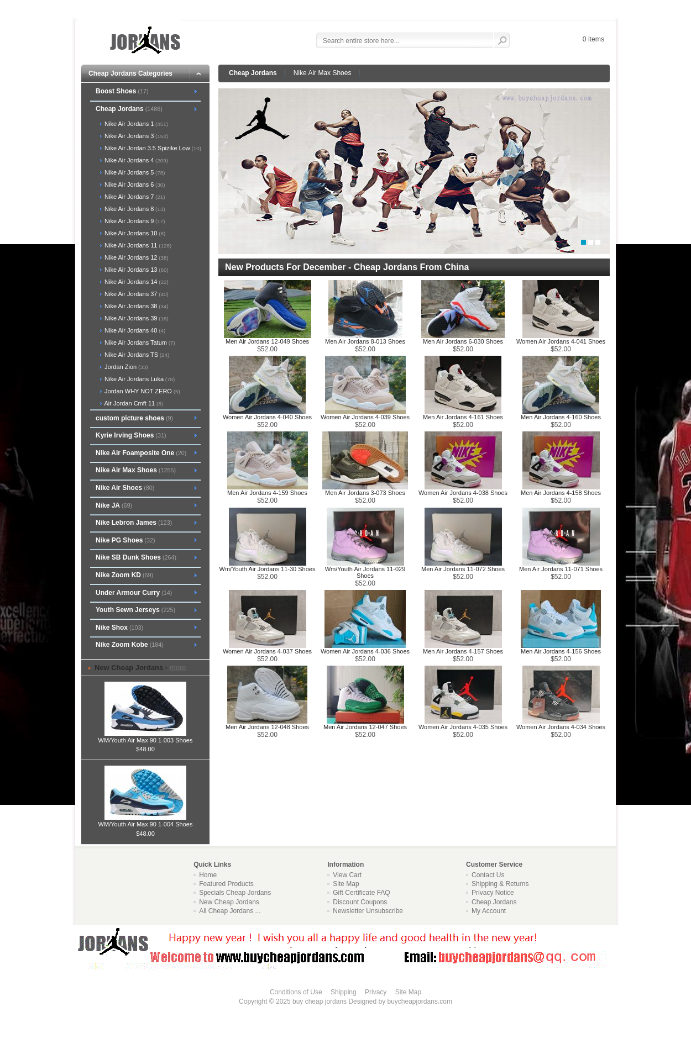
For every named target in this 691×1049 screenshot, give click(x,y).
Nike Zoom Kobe (130, 645)
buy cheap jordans (319, 1001)
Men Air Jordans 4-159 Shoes (267, 492)
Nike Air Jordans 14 (136, 281)
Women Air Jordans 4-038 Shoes (462, 492)
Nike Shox (119, 627)
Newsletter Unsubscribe (368, 911)
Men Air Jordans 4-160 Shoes (561, 417)
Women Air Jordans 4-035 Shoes (462, 727)
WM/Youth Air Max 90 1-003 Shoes (145, 737)
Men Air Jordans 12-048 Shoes (267, 727)
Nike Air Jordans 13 (136, 269)
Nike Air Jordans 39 (136, 318)
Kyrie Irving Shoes (131, 435)
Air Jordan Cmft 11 (133, 403)
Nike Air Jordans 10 (134, 233)
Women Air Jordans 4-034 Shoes (560, 727)
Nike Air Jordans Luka (139, 379)
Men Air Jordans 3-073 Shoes (365, 492)
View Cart (347, 875)
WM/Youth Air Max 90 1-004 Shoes (145, 820)
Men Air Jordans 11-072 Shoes (463, 569)
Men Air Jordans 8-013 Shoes (365, 341)
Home (208, 875)
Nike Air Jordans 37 (136, 294)
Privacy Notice (493, 893)
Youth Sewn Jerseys (135, 610)
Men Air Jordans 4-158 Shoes (561, 492)
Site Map (346, 884)
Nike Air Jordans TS (136, 354)
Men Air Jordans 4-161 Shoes (463, 417)
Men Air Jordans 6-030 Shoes (463, 341)
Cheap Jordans (253, 73)
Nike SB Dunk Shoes (136, 557)
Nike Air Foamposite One (141, 453)
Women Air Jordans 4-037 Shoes (267, 651)
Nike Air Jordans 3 (135, 136)
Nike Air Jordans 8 (134, 208)
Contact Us (488, 875)
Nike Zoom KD (124, 575)
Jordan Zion (125, 366)
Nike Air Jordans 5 (134, 172)
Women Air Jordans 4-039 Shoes (365, 417)
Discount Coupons (360, 902)
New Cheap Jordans (229, 902)
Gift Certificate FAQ (361, 893)
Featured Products (226, 884)
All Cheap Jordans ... (229, 911)
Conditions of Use (296, 992)
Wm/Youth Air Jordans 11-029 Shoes (365, 572)
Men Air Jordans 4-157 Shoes (463, 651)
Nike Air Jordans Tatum (139, 342)
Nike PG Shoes (125, 540)
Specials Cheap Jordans (235, 893)
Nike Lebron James (134, 522)
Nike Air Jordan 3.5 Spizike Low (152, 148)
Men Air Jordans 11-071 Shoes (561, 569)
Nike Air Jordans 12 (136, 257)
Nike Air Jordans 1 (135, 123)
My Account (489, 911)
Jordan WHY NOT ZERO (141, 391)
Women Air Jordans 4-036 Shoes (365, 651)
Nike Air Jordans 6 (134, 184)
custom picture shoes (134, 418)
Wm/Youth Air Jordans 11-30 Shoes (267, 569)
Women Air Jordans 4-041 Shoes (560, 341)
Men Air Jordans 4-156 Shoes (561, 651)
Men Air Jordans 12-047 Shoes (365, 727)
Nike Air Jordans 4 (135, 160)
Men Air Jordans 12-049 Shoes (267, 341)
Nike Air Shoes (125, 488)
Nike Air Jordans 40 (134, 330)
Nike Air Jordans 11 (137, 245)
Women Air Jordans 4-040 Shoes (267, 417)
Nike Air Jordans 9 (134, 221)
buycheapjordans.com (419, 1001)
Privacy (375, 992)
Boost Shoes (122, 91)
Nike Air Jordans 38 (136, 306)
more (178, 667)
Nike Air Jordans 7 (134, 196)
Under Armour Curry (134, 593)
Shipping (344, 992)
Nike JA (114, 505)
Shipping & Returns (500, 884)
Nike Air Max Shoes (323, 73)
